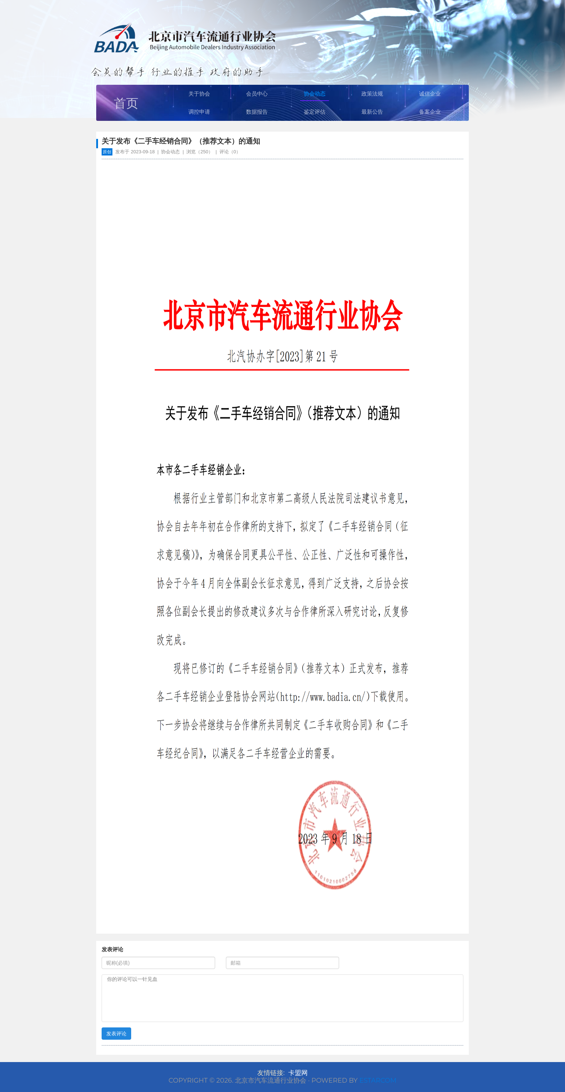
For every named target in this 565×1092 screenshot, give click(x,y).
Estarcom (377, 1080)
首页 (126, 103)
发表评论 (116, 1033)
